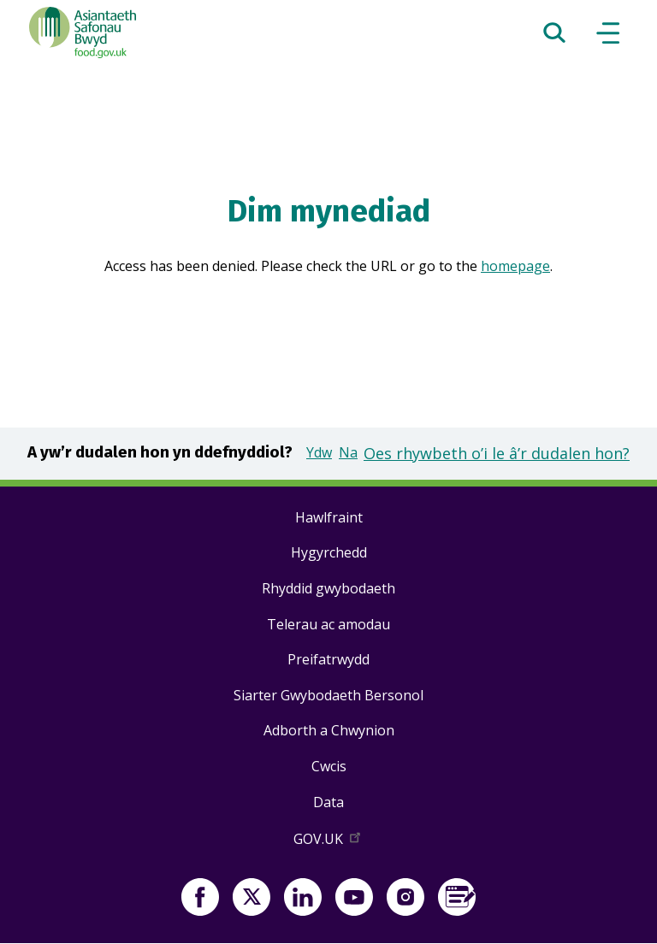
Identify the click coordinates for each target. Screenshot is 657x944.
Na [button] (348, 452)
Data (328, 802)
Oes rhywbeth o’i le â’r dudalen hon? (497, 453)
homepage (515, 266)
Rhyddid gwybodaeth (328, 588)
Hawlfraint (329, 517)
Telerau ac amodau (328, 624)
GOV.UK (328, 842)
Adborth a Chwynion (328, 730)
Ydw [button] (319, 452)
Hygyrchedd (329, 552)
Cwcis (328, 766)
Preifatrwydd (328, 659)
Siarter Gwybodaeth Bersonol (328, 695)
